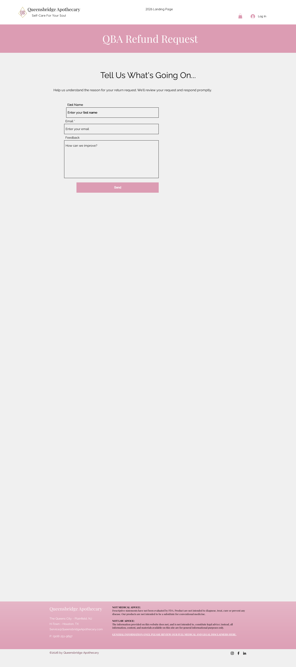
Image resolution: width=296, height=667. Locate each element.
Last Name (75, 104)
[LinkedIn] (245, 653)
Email (69, 121)
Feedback (72, 137)
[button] (240, 16)
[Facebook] (238, 653)
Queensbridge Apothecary (54, 9)
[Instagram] (232, 653)
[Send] (117, 187)
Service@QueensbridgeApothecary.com (76, 629)
